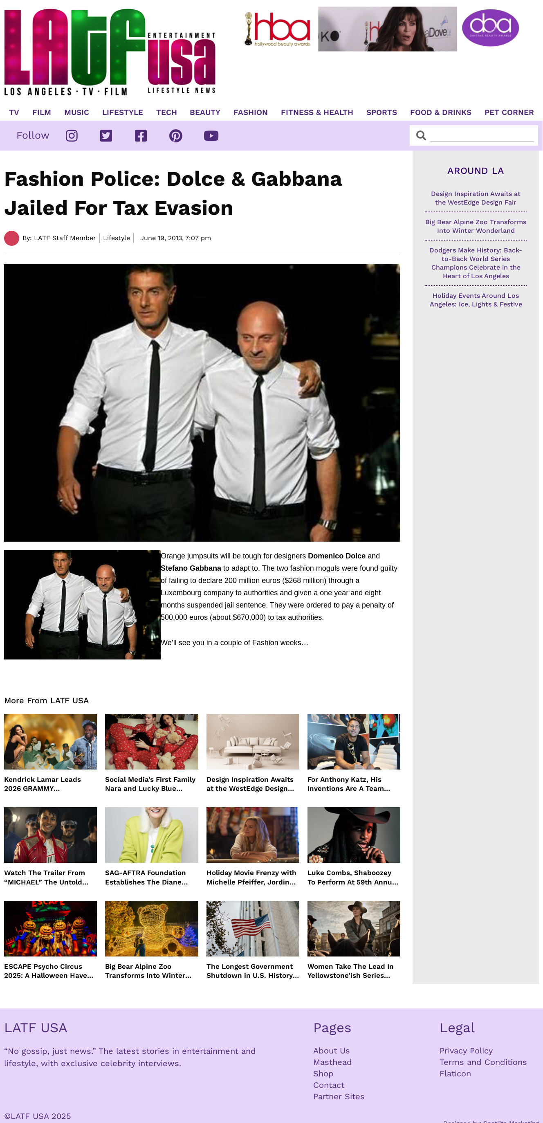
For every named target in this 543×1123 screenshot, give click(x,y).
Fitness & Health (317, 112)
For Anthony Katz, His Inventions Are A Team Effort (345, 784)
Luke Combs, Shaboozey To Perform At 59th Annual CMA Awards (352, 877)
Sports (381, 112)
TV (14, 112)
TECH (166, 112)
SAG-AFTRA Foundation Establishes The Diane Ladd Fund (145, 877)
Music (76, 112)
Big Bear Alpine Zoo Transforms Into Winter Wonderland (145, 971)
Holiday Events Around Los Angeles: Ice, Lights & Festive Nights (476, 304)
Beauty (205, 112)
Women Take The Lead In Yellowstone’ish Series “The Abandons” (350, 971)
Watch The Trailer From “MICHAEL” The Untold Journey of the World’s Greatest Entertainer (44, 877)
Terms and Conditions (483, 1062)
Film (41, 112)
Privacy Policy (466, 1050)
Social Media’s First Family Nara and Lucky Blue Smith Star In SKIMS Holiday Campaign (150, 784)
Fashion (250, 112)
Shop (323, 1073)
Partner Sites (339, 1096)
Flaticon (455, 1073)
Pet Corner (509, 112)
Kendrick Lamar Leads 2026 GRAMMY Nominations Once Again (46, 784)
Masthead (332, 1062)
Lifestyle (122, 112)
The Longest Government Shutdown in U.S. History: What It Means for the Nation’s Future (250, 971)
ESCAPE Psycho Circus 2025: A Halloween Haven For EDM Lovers (48, 971)
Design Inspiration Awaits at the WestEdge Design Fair (250, 784)
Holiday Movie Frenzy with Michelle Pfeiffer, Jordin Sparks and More (251, 877)
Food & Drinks (440, 112)
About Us (331, 1050)
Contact (328, 1085)
